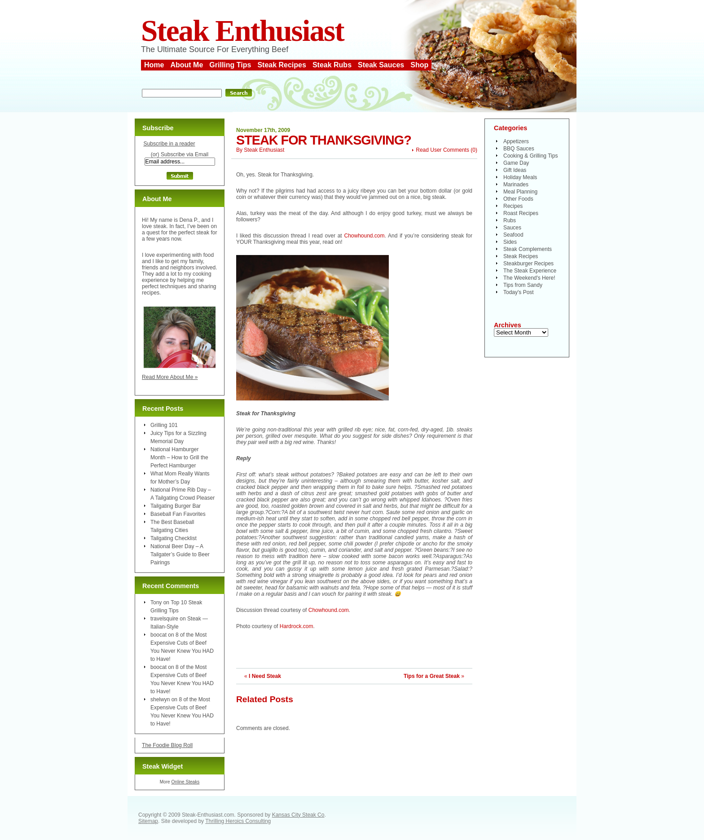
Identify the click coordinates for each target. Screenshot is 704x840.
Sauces (512, 227)
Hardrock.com (296, 626)
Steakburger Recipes (528, 263)
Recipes (513, 206)
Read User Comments (442, 150)
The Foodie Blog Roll (167, 745)
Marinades (515, 184)
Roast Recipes (520, 213)
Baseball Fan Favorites (178, 514)
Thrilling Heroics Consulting (238, 821)
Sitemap (148, 821)
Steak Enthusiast (242, 31)
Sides (510, 242)
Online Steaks (185, 781)
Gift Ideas (514, 170)
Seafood (513, 235)
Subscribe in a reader (169, 144)
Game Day (516, 163)
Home (154, 65)
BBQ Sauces (518, 148)
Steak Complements (527, 249)
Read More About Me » (170, 377)
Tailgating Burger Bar (175, 506)
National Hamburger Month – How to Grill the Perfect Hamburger (179, 457)
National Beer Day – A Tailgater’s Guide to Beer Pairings (180, 554)
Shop (419, 65)
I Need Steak (265, 676)
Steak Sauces (381, 65)
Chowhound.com (364, 236)
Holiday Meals (520, 177)
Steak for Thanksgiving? (323, 140)
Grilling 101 (164, 425)
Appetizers (516, 141)
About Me (186, 65)
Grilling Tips (230, 65)
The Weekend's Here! (529, 278)
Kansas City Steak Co (298, 815)
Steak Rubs (332, 65)
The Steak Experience (529, 271)
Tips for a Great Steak (432, 676)
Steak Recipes (281, 65)
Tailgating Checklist (173, 538)
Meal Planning (520, 192)
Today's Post (518, 292)
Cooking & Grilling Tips (530, 156)
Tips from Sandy (522, 285)
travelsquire (164, 619)
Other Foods (518, 199)
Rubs (509, 220)
